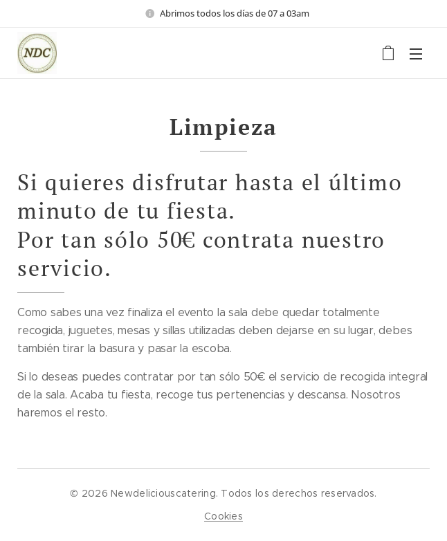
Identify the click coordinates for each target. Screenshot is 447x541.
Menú (416, 54)
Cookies (223, 516)
